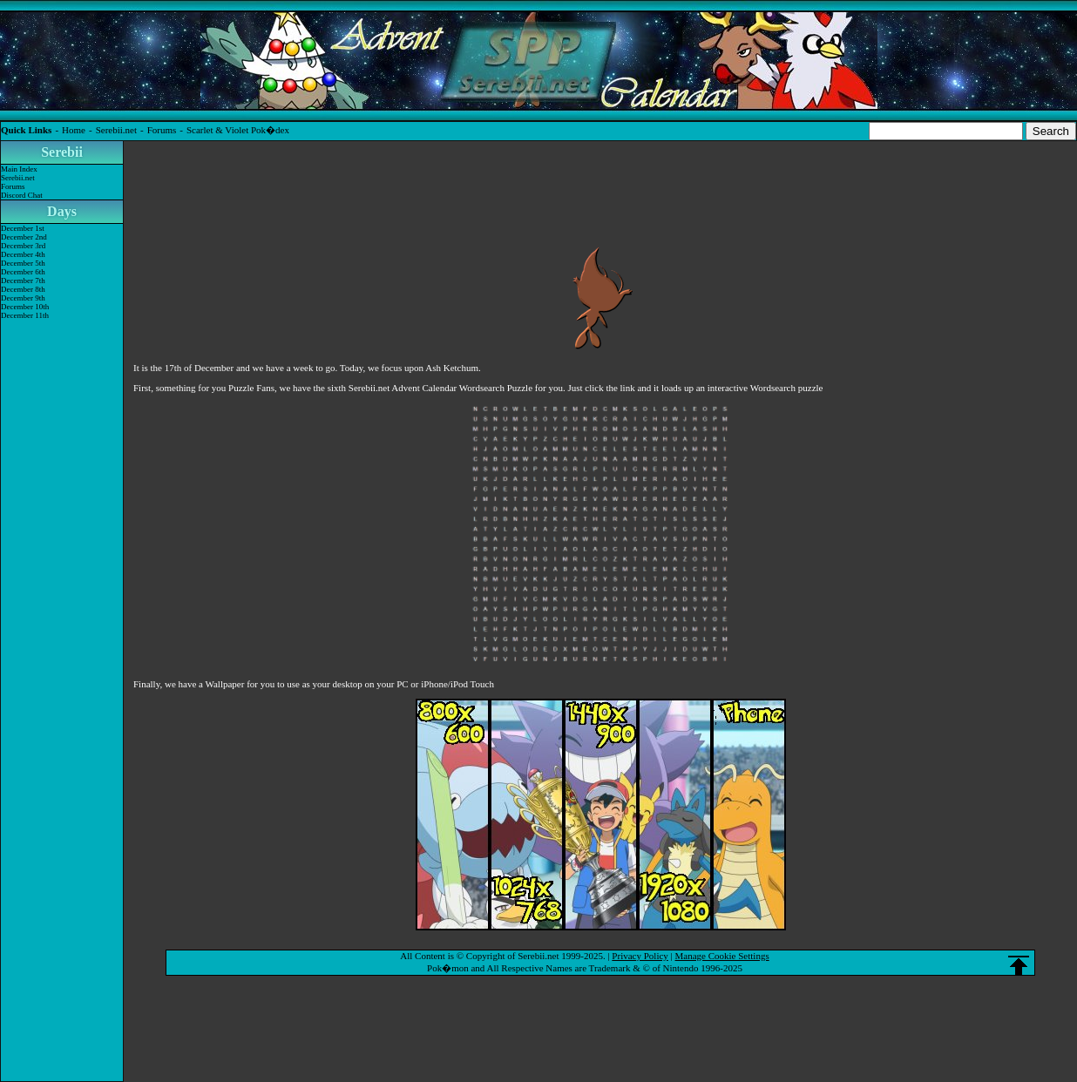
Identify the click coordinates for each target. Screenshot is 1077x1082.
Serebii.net (116, 130)
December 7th (23, 280)
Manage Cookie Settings (722, 955)
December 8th (23, 289)
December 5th (23, 263)
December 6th (23, 271)
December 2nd (24, 237)
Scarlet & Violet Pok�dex (237, 130)
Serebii (62, 152)
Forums (162, 130)
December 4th (23, 254)
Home (73, 130)
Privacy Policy (639, 955)
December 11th (25, 315)
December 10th (25, 306)
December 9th (23, 298)
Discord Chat (22, 195)
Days (62, 211)
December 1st (22, 228)
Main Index (19, 169)
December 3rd (23, 245)
